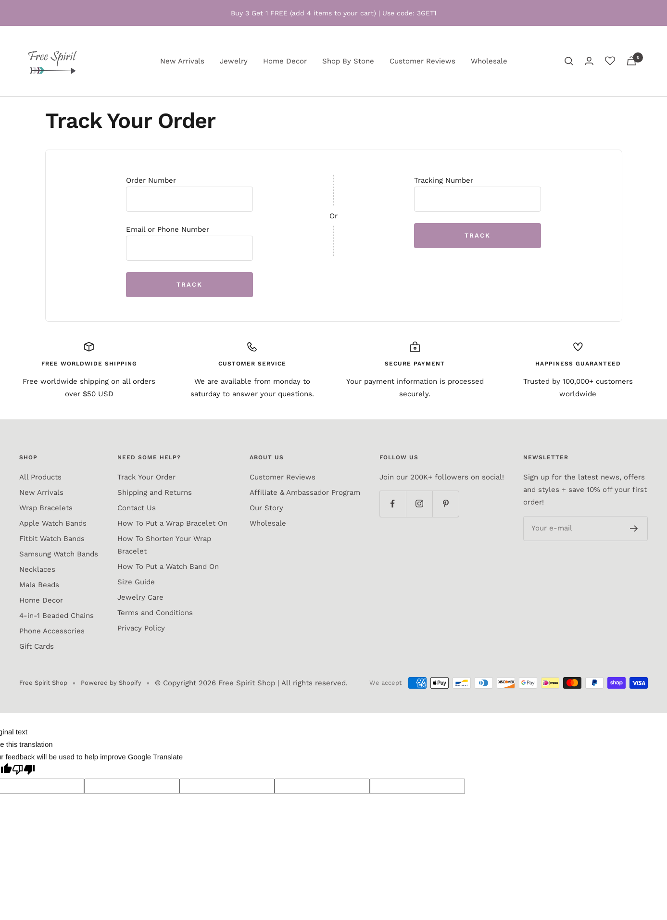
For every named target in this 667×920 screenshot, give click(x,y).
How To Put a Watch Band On (168, 566)
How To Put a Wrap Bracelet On (172, 523)
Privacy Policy (141, 628)
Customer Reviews (422, 61)
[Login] (589, 61)
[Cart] (631, 60)
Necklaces (37, 569)
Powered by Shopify (111, 682)
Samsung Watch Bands (58, 554)
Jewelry (234, 61)
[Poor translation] (23, 771)
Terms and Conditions (155, 612)
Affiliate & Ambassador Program (305, 492)
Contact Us (136, 508)
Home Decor (285, 61)
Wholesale (489, 61)
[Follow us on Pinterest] (445, 504)
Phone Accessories (52, 631)
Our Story (266, 508)
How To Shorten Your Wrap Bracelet (164, 544)
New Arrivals (182, 61)
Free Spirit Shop (246, 683)
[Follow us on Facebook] (392, 504)
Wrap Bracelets (46, 508)
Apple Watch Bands (53, 523)
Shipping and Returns (154, 492)
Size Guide (136, 582)
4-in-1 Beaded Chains (56, 615)
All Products (40, 477)
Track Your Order (146, 477)
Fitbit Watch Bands (52, 538)
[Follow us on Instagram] (419, 504)
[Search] (569, 61)
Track (189, 284)
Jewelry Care (140, 597)
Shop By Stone (348, 61)
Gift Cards (36, 646)
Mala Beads (39, 584)
